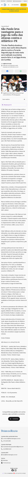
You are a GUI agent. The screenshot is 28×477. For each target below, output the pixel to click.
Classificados (9, 1)
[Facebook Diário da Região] (12, 470)
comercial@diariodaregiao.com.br (10, 438)
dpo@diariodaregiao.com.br (9, 455)
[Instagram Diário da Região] (15, 470)
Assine (23, 5)
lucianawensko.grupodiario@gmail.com (12, 446)
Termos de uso (6, 463)
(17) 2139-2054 (6, 441)
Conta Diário (15, 5)
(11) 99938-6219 (6, 449)
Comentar (14, 419)
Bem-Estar (3, 1)
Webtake (4, 460)
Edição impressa (17, 1)
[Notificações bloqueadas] (8, 4)
